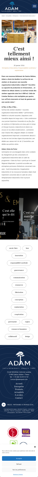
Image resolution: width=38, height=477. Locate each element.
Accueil (19, 383)
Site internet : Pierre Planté (23, 412)
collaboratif (12, 336)
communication (19, 277)
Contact (19, 397)
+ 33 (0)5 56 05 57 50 (20, 377)
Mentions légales (18, 474)
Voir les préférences (19, 470)
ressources (19, 285)
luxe (27, 248)
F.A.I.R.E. (19, 395)
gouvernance (19, 270)
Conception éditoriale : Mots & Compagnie (19, 409)
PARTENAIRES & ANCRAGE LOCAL (23, 405)
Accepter (19, 458)
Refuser (19, 464)
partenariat (12, 322)
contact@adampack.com (19, 379)
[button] (35, 447)
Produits (19, 389)
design (27, 336)
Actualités (19, 392)
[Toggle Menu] (34, 6)
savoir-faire (13, 248)
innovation (13, 68)
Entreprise (5, 68)
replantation (19, 70)
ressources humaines (19, 329)
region (27, 322)
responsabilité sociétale (27, 68)
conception (19, 299)
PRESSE (9, 405)
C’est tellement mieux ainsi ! (11, 7)
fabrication (19, 292)
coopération (19, 314)
